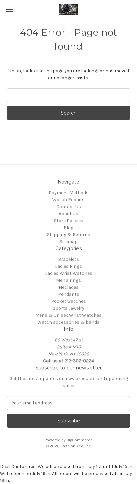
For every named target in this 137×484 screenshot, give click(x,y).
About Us (68, 214)
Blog (68, 228)
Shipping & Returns (68, 235)
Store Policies (68, 221)
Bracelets (68, 259)
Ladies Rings (68, 266)
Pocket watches (68, 301)
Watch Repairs (68, 200)
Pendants (68, 294)
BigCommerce (80, 440)
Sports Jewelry (68, 308)
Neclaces (69, 287)
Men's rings (68, 280)
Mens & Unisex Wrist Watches (68, 315)
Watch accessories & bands (68, 322)
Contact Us (68, 207)
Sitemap (69, 241)
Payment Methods (69, 193)
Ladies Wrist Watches (68, 273)
